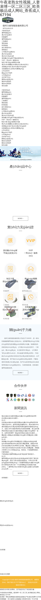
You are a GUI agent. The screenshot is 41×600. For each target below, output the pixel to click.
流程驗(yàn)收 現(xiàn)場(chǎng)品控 (14, 67)
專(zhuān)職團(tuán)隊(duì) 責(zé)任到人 (15, 64)
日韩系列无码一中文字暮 (30, 599)
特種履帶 (5, 37)
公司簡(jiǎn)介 (6, 75)
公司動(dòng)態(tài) (8, 52)
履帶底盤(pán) (6, 33)
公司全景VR (5, 71)
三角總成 (5, 41)
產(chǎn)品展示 (7, 35)
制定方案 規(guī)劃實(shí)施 (11, 62)
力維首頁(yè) (6, 31)
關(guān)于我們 (7, 73)
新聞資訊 (5, 50)
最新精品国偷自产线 (22, 597)
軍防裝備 (5, 43)
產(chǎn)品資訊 (7, 54)
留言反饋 (5, 86)
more (20, 218)
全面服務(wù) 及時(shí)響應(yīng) (13, 69)
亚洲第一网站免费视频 (7, 597)
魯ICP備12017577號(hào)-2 (16, 582)
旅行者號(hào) (6, 47)
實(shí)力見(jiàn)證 (8, 56)
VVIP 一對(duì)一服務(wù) (10, 60)
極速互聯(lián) (20, 585)
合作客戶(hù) (6, 77)
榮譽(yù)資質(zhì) (7, 79)
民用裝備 (5, 45)
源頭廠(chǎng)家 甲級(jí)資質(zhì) (13, 58)
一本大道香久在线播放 (13, 599)
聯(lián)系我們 (6, 81)
